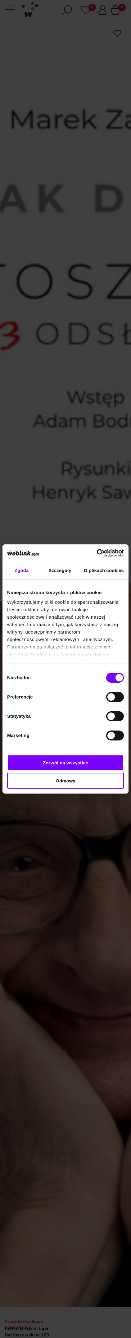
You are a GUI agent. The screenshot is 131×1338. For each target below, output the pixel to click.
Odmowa (65, 780)
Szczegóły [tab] (59, 570)
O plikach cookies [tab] (104, 570)
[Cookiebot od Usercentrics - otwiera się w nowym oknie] (97, 553)
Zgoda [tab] (22, 570)
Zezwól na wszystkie (65, 762)
